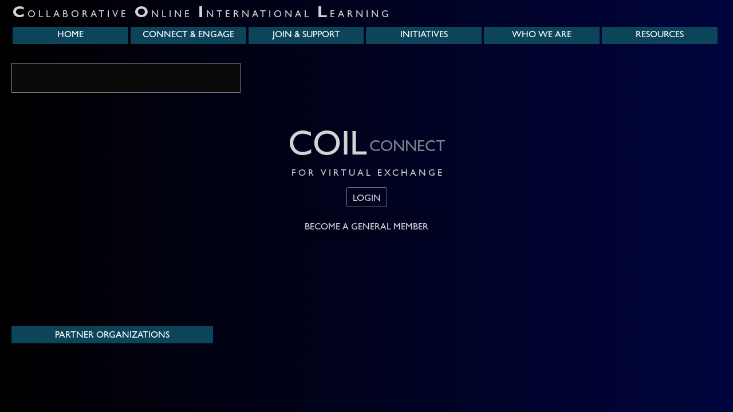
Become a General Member (366, 227)
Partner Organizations (112, 335)
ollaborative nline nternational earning (202, 15)
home (70, 35)
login (367, 199)
